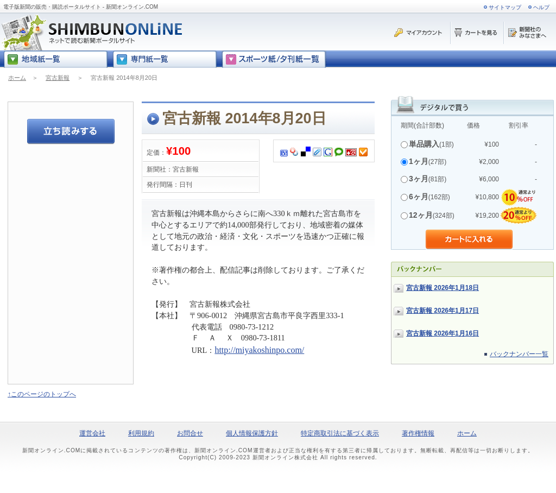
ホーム (17, 77)
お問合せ (190, 433)
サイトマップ (505, 7)
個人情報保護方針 (252, 433)
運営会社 (92, 433)
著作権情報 (418, 433)
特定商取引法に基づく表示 (340, 433)
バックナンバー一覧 (519, 354)
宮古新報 (58, 77)
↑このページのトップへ (42, 394)
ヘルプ (541, 7)
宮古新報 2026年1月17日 (442, 310)
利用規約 (141, 433)
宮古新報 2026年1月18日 (442, 288)
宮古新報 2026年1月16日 (442, 333)
